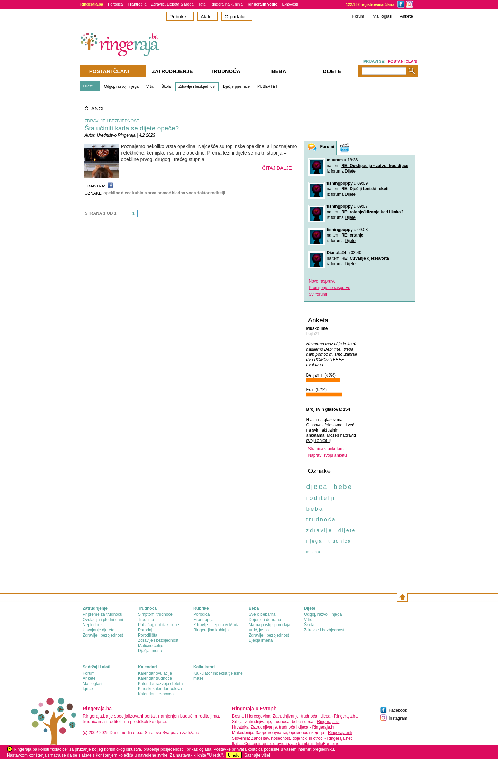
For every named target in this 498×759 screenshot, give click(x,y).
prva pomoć (159, 193)
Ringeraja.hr (323, 727)
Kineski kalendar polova (160, 688)
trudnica (339, 541)
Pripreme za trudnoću (102, 614)
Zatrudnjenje (172, 71)
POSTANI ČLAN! (402, 61)
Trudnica (146, 619)
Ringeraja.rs (328, 721)
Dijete (88, 86)
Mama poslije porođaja (269, 624)
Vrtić (150, 86)
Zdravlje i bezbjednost (196, 86)
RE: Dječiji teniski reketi (364, 188)
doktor (203, 193)
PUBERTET (267, 86)
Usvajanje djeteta (98, 630)
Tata (202, 4)
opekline (111, 193)
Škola (166, 86)
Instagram (398, 718)
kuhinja (139, 193)
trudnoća (321, 519)
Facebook (398, 710)
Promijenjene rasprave (329, 287)
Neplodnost (93, 624)
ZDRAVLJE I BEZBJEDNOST (112, 121)
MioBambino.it (329, 743)
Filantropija (137, 4)
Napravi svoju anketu (327, 455)
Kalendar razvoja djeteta (160, 683)
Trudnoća (225, 71)
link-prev (127, 215)
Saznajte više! (257, 755)
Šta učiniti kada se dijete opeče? (132, 128)
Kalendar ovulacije (155, 673)
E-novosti (290, 4)
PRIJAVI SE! (374, 61)
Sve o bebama (262, 614)
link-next (140, 215)
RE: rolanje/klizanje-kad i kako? (372, 212)
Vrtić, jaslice (260, 630)
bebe (343, 486)
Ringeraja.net (339, 738)
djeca (126, 193)
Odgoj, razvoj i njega (121, 86)
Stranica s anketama (327, 448)
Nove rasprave (322, 281)
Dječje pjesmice (236, 86)
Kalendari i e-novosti (157, 694)
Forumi (358, 16)
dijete (347, 530)
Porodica (115, 4)
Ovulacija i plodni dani (103, 619)
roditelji (217, 193)
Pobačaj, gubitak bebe (158, 624)
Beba (278, 71)
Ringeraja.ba (346, 716)
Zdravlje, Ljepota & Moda (172, 4)
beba (315, 509)
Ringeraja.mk (340, 732)
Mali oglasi (383, 16)
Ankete (406, 16)
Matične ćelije (150, 645)
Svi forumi (318, 294)
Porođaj (145, 630)
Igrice (88, 688)
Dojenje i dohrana (265, 619)
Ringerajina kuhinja (226, 4)
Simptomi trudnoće (155, 614)
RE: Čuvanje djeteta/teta (365, 258)
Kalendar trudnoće (155, 678)
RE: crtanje (352, 235)
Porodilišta (147, 635)
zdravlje (319, 530)
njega (314, 541)
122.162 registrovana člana (370, 4)
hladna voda (184, 193)
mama (313, 551)
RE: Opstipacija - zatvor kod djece (374, 165)
